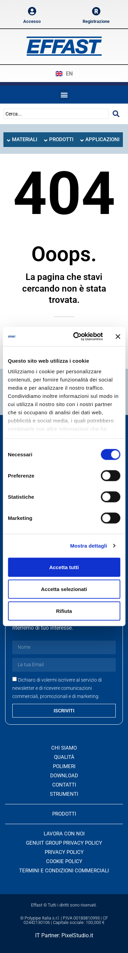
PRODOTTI (64, 814)
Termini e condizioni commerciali (64, 871)
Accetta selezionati (64, 589)
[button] (64, 94)
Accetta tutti (64, 567)
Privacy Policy (64, 852)
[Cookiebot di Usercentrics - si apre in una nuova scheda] (76, 336)
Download (64, 776)
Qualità (64, 757)
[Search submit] (116, 114)
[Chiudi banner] (117, 336)
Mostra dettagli (88, 546)
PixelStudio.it (77, 935)
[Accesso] (32, 11)
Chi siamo (64, 748)
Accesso (32, 21)
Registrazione (96, 21)
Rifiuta (64, 611)
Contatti (64, 785)
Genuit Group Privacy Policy (64, 843)
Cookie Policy (64, 861)
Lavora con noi (64, 834)
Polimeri (64, 766)
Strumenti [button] (64, 794)
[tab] (22, 139)
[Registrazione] (96, 11)
